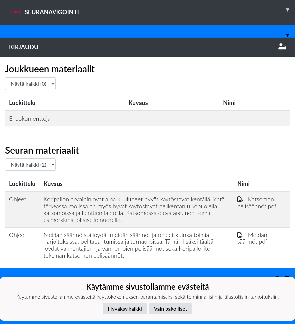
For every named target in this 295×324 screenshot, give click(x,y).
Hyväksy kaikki (125, 309)
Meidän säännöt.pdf (252, 238)
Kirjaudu (147, 47)
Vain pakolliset (170, 309)
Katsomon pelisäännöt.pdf (256, 203)
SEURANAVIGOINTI (152, 9)
